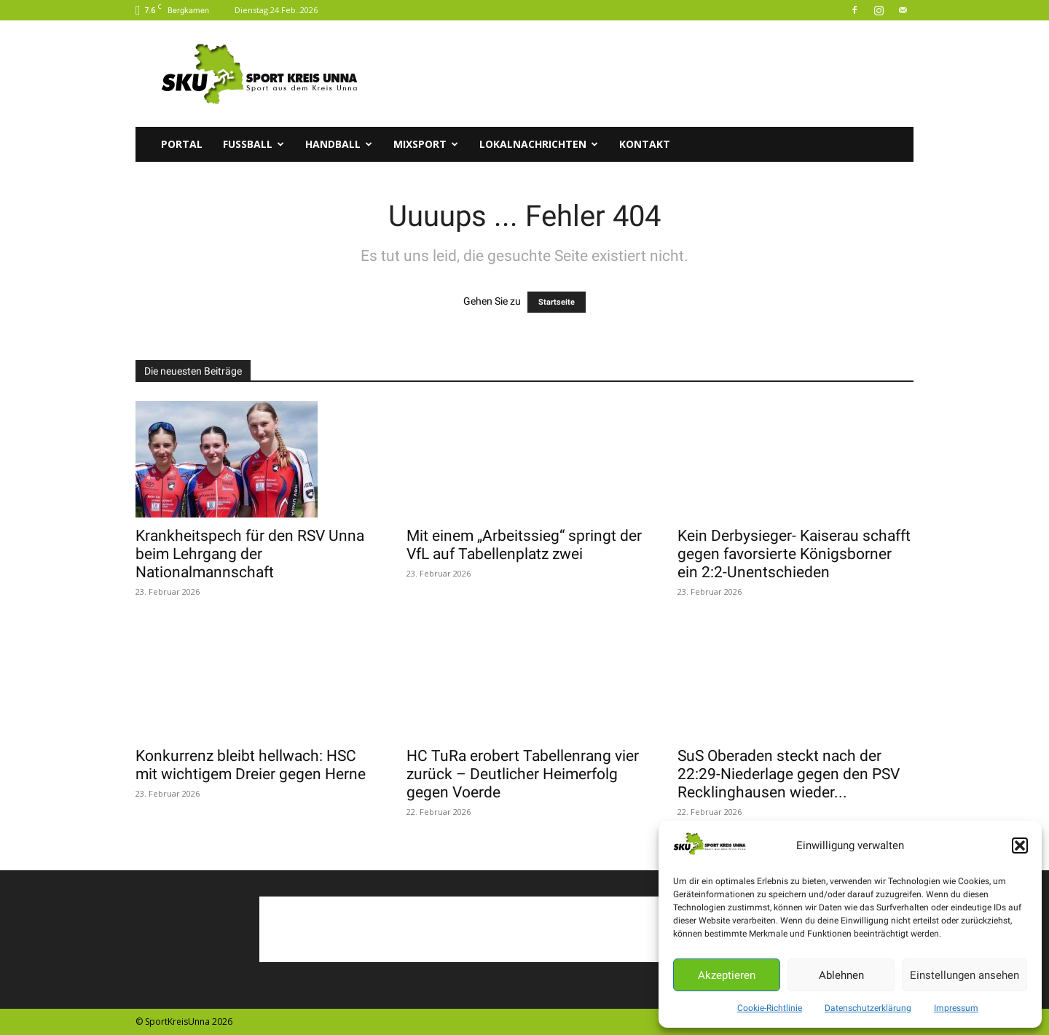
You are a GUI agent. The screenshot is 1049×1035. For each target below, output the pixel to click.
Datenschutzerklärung (868, 1008)
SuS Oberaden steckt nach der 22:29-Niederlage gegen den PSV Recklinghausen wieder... (788, 774)
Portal (182, 144)
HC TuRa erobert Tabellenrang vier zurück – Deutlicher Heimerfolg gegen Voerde (522, 774)
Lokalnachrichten (538, 144)
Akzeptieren (726, 975)
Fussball (253, 144)
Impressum (956, 1008)
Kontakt (644, 144)
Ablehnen (841, 975)
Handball (338, 144)
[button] (1020, 845)
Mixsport (425, 144)
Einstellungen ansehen (964, 975)
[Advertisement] (648, 73)
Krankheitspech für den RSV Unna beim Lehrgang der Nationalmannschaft (249, 554)
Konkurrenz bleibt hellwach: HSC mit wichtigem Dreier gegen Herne (250, 765)
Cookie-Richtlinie (769, 1008)
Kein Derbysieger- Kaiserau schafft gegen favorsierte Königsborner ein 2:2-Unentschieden (794, 554)
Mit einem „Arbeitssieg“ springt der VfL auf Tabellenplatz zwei (524, 545)
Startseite (556, 302)
